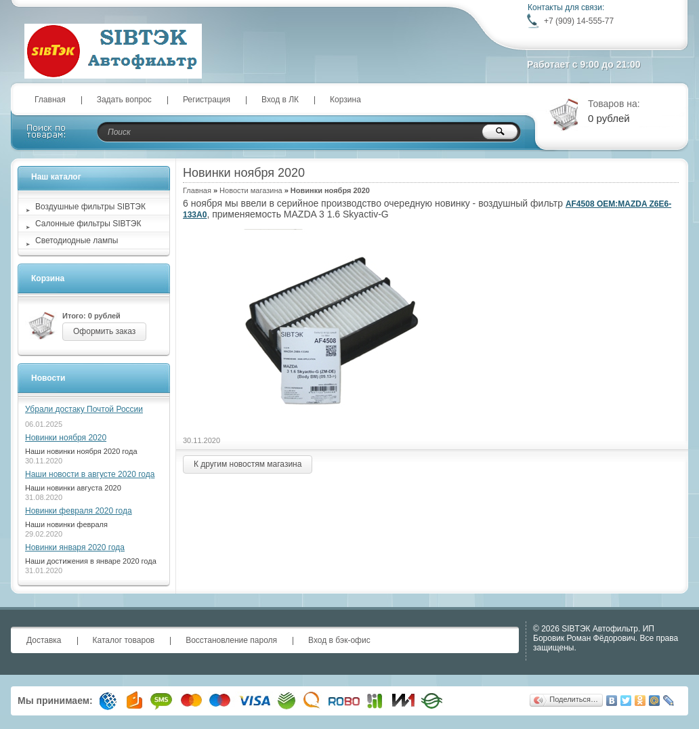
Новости (48, 378)
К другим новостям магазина (247, 464)
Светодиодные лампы (76, 240)
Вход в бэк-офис (339, 640)
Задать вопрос (124, 99)
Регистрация (206, 99)
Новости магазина (250, 190)
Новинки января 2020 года (75, 547)
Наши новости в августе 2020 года (89, 474)
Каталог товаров (124, 640)
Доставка (44, 640)
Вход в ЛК (280, 99)
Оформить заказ (104, 331)
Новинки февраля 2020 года (78, 511)
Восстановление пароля (231, 640)
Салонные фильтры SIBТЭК (88, 223)
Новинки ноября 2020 (65, 437)
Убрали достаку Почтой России (84, 409)
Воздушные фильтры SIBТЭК (90, 206)
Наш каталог (56, 177)
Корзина (345, 99)
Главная (50, 99)
